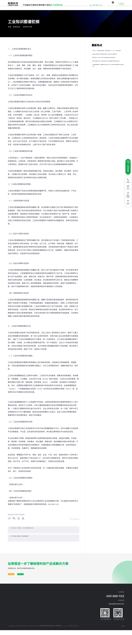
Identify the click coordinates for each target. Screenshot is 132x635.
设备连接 (10, 601)
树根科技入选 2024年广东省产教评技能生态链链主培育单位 (108, 70)
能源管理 (10, 609)
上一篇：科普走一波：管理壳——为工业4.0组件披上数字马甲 (35, 533)
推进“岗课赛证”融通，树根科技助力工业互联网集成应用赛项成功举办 (108, 78)
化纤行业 (26, 609)
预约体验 (118, 5)
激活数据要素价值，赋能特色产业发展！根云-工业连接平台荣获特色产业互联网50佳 (108, 88)
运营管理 (10, 617)
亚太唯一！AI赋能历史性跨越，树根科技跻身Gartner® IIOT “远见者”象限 (108, 53)
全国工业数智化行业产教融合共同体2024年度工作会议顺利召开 (107, 61)
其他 (25, 615)
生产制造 (10, 615)
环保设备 (43, 607)
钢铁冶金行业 (27, 604)
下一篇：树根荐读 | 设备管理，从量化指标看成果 (30, 541)
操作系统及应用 (11, 598)
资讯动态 (60, 601)
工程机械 (43, 598)
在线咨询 (14, 581)
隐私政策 (121, 630)
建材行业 (26, 607)
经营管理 (10, 604)
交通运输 (43, 604)
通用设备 (43, 601)
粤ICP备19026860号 (68, 630)
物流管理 (10, 620)
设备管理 (10, 607)
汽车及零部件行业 (28, 601)
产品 (27, 5)
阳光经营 (60, 604)
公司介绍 (60, 598)
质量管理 (10, 623)
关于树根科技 (74, 5)
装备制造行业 (27, 598)
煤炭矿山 (26, 612)
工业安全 (10, 612)
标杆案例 (48, 5)
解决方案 (37, 5)
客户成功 (60, 5)
